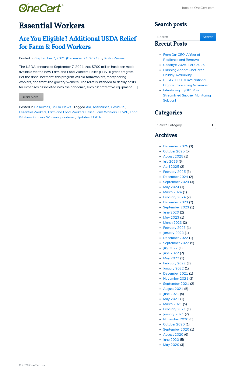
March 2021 (172, 304)
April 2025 (171, 166)
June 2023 (171, 212)
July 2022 (170, 248)
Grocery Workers (46, 117)
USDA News (61, 107)
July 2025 (170, 161)
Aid (88, 107)
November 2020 (175, 319)
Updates (83, 117)
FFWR (123, 112)
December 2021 (175, 273)
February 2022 (174, 263)
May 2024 (171, 187)
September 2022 (176, 243)
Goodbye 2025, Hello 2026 (184, 65)
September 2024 (176, 182)
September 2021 (176, 283)
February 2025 (174, 171)
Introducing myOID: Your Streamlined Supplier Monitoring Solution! (187, 95)
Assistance (100, 107)
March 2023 (172, 222)
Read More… (32, 96)
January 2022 (173, 268)
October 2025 (174, 151)
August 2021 (173, 288)
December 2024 (175, 177)
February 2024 (174, 197)
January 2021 (173, 314)
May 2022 (171, 258)
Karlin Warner (114, 58)
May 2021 (171, 299)
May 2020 (171, 344)
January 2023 (173, 232)
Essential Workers (32, 112)
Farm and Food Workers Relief (71, 112)
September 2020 (176, 329)
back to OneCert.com (198, 8)
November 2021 (175, 278)
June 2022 (171, 253)
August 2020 (173, 334)
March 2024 (172, 192)
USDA (96, 117)
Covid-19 (118, 107)
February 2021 (174, 309)
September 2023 (176, 207)
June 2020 (171, 339)
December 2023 (175, 202)
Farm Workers (106, 112)
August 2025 (173, 156)
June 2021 (171, 294)
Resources (42, 107)
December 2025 (175, 146)
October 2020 (174, 324)
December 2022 (175, 238)
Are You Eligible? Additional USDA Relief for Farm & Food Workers (78, 43)
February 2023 (174, 227)
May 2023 (171, 217)
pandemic (67, 117)
